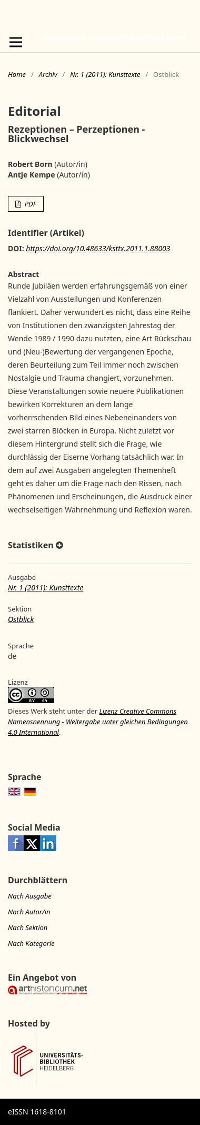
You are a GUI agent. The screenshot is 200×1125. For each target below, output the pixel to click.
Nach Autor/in (29, 911)
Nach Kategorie (31, 943)
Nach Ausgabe (30, 896)
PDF (29, 204)
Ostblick (21, 619)
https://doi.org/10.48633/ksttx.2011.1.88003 (98, 248)
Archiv (48, 74)
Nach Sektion (27, 927)
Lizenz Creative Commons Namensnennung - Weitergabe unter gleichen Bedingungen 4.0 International (98, 721)
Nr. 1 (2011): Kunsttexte (105, 74)
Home (17, 74)
